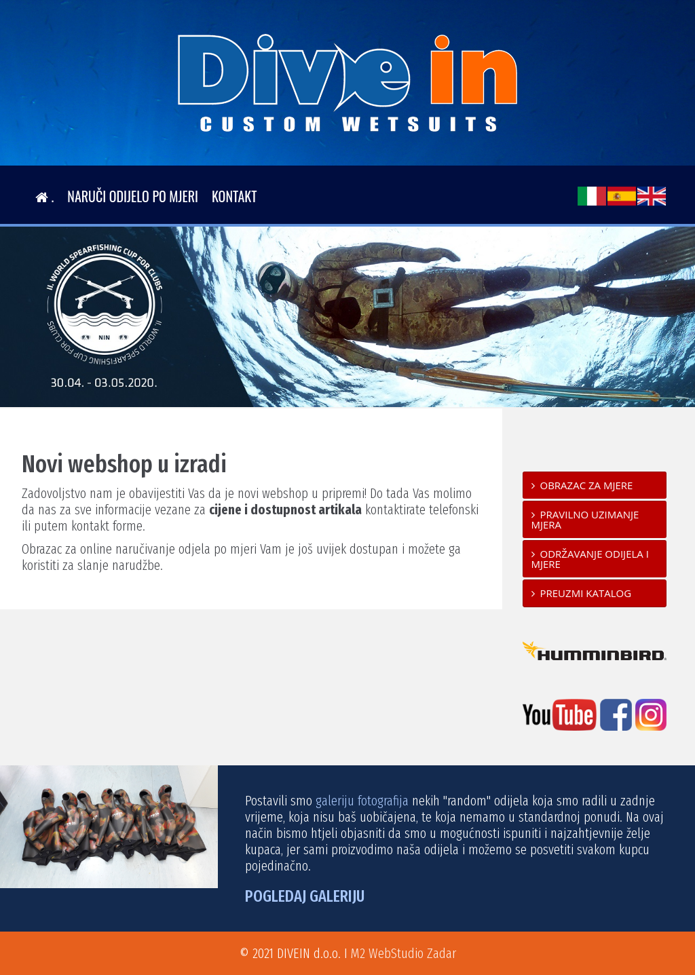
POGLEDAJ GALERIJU (304, 896)
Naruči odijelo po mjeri (132, 196)
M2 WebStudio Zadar (403, 953)
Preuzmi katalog (586, 593)
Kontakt (234, 196)
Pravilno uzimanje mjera (585, 519)
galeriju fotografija (362, 800)
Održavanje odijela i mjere (590, 559)
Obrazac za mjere (586, 485)
